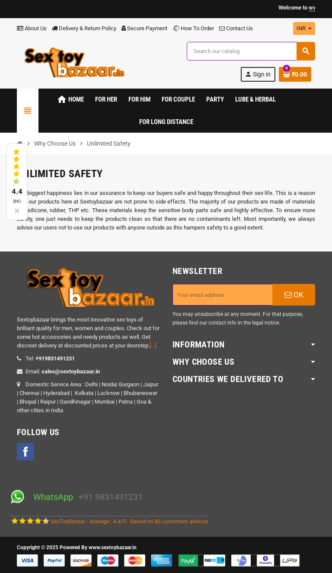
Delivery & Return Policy (84, 28)
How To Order (193, 28)
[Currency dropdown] (304, 28)
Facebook (25, 451)
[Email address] (222, 295)
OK (293, 294)
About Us (32, 28)
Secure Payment (144, 28)
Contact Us (236, 28)
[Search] (251, 51)
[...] (153, 345)
